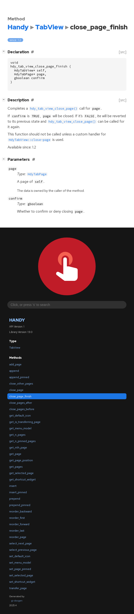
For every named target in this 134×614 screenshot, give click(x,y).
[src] (122, 51)
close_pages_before (21, 409)
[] (5, 51)
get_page (15, 454)
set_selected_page (21, 575)
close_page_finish (20, 396)
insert (13, 486)
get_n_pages (17, 435)
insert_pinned (18, 492)
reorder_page (17, 537)
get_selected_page (21, 473)
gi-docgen (16, 600)
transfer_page (18, 588)
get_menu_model (20, 428)
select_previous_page (23, 550)
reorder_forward (19, 524)
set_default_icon (19, 556)
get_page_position (21, 460)
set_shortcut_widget (22, 582)
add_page (15, 364)
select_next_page (20, 543)
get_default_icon (20, 415)
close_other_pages (21, 383)
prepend (14, 499)
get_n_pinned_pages (22, 441)
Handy (17, 320)
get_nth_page (18, 447)
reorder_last (16, 531)
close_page (16, 390)
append (14, 371)
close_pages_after (20, 403)
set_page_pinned (20, 569)
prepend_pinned (19, 505)
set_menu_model (20, 563)
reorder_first (17, 518)
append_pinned (19, 377)
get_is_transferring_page (24, 422)
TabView (14, 348)
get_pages (15, 467)
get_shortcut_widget (22, 479)
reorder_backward (20, 511)
